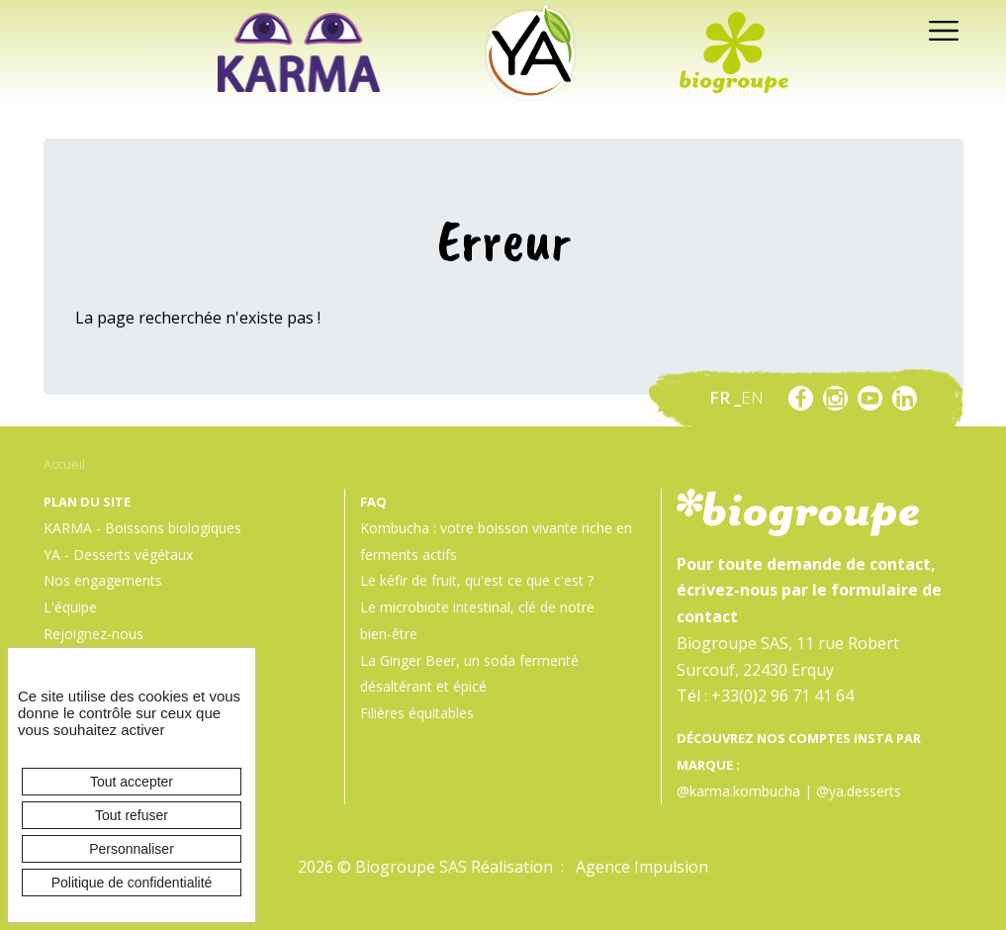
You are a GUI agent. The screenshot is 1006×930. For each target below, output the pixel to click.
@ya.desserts (858, 791)
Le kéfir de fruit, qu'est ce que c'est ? (477, 580)
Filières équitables (417, 712)
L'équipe (70, 607)
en (752, 397)
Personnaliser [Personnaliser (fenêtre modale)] (131, 849)
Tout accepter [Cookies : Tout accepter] (131, 782)
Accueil (64, 464)
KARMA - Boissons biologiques (142, 527)
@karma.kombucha (738, 791)
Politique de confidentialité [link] (132, 882)
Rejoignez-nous (93, 633)
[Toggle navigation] (937, 29)
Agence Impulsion (642, 867)
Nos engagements (103, 580)
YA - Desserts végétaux (118, 554)
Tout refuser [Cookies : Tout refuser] (131, 815)
